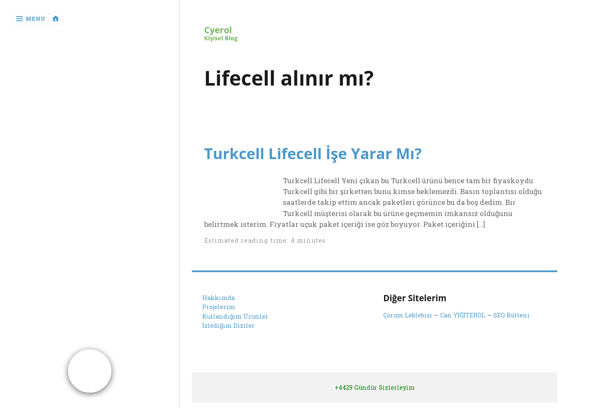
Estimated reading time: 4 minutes (265, 240)
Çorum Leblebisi (407, 315)
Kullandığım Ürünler (235, 316)
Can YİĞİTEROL (462, 315)
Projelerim (218, 307)
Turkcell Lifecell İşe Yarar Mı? (313, 153)
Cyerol (218, 30)
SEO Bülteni (511, 315)
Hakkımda (218, 298)
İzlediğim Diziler (228, 325)
